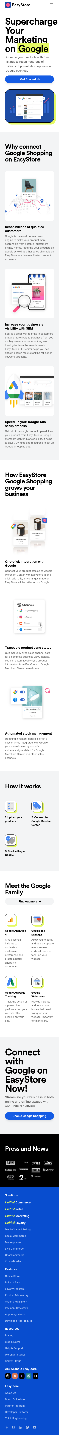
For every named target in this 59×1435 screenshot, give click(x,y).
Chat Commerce (14, 1255)
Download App (19, 1320)
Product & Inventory (17, 1295)
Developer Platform (16, 1412)
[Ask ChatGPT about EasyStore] (8, 1376)
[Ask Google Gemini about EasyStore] (22, 1376)
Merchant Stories (15, 1354)
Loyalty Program (15, 1288)
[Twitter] (28, 1427)
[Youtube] (35, 1427)
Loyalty (15, 1223)
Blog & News (12, 1341)
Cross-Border (13, 1261)
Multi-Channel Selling (18, 1229)
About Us (10, 1392)
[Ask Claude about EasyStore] (15, 1376)
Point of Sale (12, 1282)
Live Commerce (14, 1248)
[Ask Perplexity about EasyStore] (28, 1376)
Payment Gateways (16, 1308)
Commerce (18, 1202)
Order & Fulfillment (16, 1301)
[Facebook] (7, 1427)
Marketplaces (13, 1242)
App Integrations (15, 1314)
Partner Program (15, 1405)
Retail (14, 1209)
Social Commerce (15, 1235)
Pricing (9, 1335)
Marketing (17, 1216)
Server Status (13, 1361)
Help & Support (14, 1348)
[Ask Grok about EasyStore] (35, 1376)
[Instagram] (14, 1427)
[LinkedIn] (21, 1427)
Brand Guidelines (15, 1399)
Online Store (12, 1276)
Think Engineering (16, 1418)
